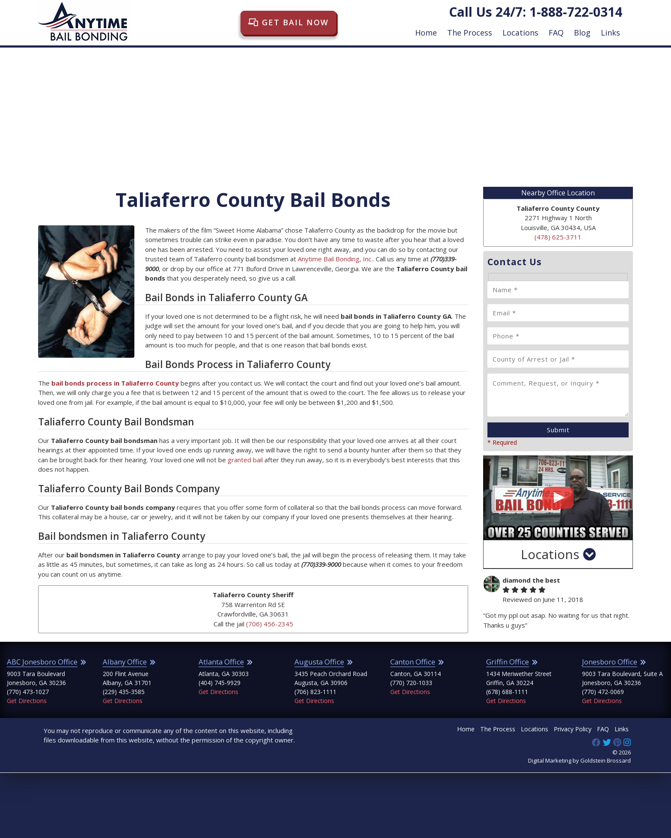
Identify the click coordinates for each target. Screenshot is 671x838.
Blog (582, 32)
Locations (520, 32)
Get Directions (27, 701)
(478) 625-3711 (558, 237)
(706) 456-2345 (269, 624)
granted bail (245, 459)
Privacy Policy (572, 729)
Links (610, 32)
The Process (469, 32)
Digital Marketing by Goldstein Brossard (579, 760)
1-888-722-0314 (575, 12)
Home (426, 32)
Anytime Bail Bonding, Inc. (335, 258)
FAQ (556, 32)
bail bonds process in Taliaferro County (115, 383)
